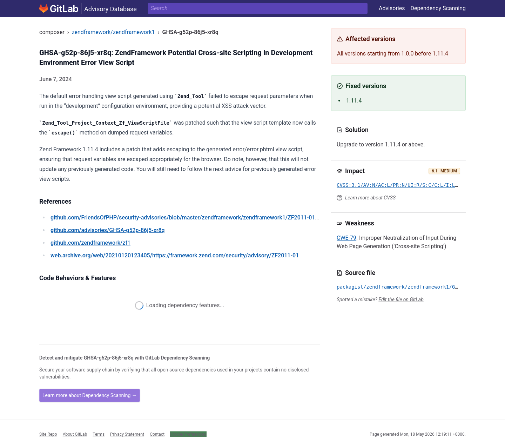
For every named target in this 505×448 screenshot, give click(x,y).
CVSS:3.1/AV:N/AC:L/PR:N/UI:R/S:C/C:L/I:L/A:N (402, 185)
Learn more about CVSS (370, 197)
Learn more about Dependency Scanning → (89, 395)
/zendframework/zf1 (90, 242)
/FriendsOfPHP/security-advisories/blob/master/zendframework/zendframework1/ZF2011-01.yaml (189, 217)
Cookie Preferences (188, 433)
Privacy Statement (127, 433)
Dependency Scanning (438, 8)
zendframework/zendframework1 (113, 32)
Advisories (392, 8)
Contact (157, 433)
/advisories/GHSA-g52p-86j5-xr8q (107, 230)
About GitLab (75, 433)
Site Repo (48, 433)
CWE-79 (346, 238)
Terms (99, 433)
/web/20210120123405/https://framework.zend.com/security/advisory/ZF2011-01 (174, 255)
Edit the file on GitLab (400, 299)
